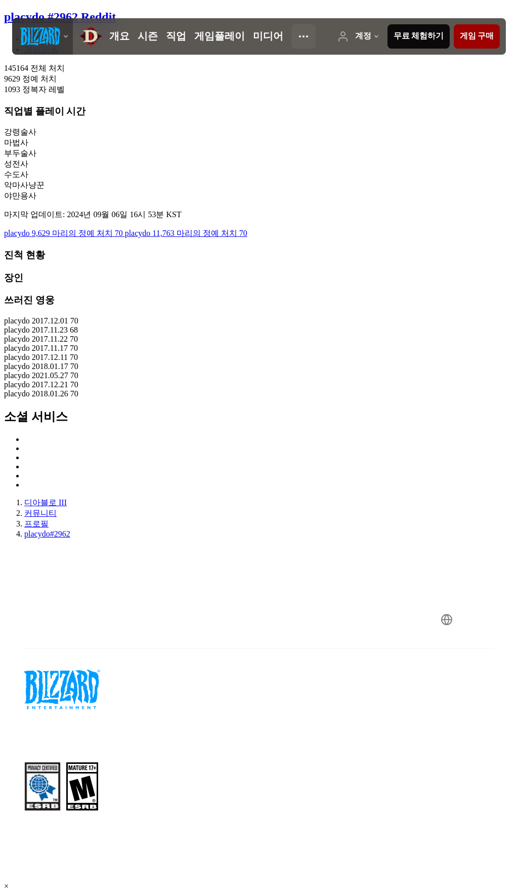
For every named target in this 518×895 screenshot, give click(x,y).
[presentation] (42, 36)
